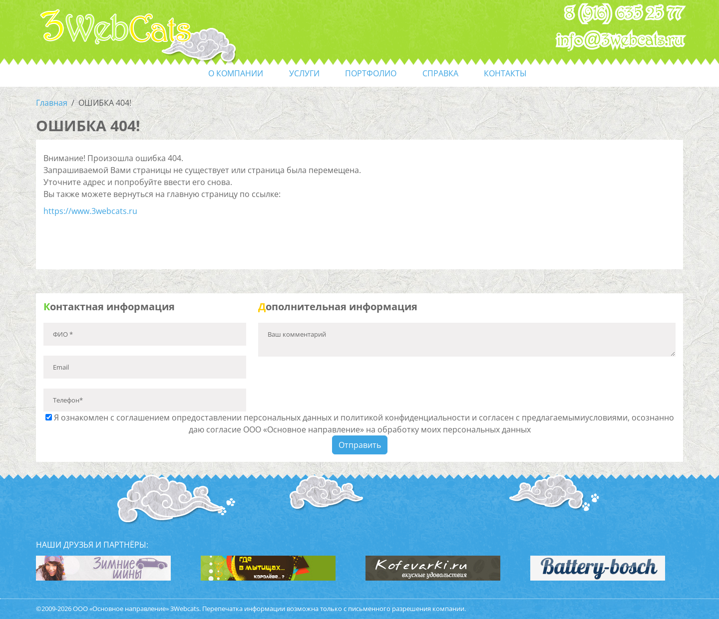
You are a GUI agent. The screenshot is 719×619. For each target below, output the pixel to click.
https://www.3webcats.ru (90, 211)
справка (440, 73)
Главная (51, 102)
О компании (235, 73)
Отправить (360, 444)
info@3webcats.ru (620, 40)
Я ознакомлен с (359, 423)
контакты (505, 73)
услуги (304, 73)
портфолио (370, 73)
